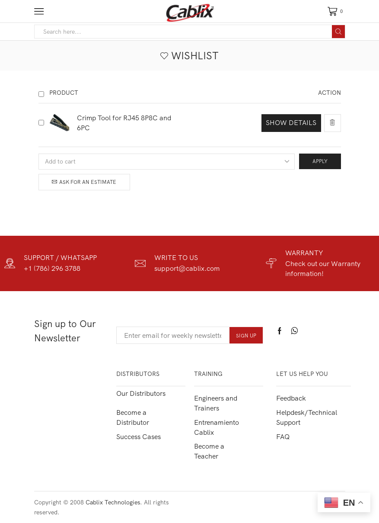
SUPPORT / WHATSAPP (60, 257)
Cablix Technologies (113, 502)
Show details (291, 122)
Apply (320, 161)
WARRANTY (304, 252)
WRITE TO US (176, 257)
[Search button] (338, 31)
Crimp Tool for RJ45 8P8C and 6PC (124, 122)
